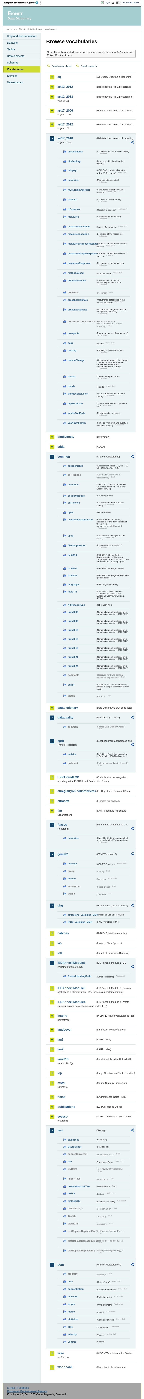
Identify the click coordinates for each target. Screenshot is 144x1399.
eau (70, 1161)
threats (72, 376)
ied (59, 953)
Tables (11, 49)
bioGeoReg (74, 161)
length (71, 1304)
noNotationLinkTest (79, 1186)
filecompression (77, 545)
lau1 (60, 1039)
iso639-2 (72, 555)
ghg (60, 905)
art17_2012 (65, 124)
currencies (74, 502)
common (63, 456)
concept (72, 863)
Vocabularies (15, 69)
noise (61, 1096)
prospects (73, 333)
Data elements (15, 55)
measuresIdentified (79, 226)
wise (60, 1353)
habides (63, 933)
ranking (72, 350)
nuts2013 (73, 639)
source (72, 878)
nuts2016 (73, 648)
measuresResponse (79, 263)
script (71, 684)
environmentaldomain (80, 519)
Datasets (12, 42)
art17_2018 (65, 138)
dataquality (65, 717)
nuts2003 (73, 612)
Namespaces (15, 82)
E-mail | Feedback (18, 1387)
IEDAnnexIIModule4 (71, 1002)
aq (59, 76)
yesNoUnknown (77, 423)
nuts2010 (73, 630)
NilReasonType (76, 605)
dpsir (71, 512)
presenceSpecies (77, 309)
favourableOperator (79, 189)
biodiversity (65, 436)
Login (107, 2)
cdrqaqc (72, 170)
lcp (59, 1073)
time (70, 1326)
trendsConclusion (78, 393)
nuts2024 (73, 666)
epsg (70, 535)
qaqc (70, 343)
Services (12, 75)
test (60, 1130)
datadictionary (67, 707)
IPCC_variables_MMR (80, 922)
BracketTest (74, 1146)
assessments (75, 151)
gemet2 (62, 854)
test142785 (74, 1201)
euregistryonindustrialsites (76, 791)
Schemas (12, 62)
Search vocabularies (61, 66)
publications (66, 1106)
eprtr (60, 740)
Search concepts (89, 66)
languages (74, 584)
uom (60, 1264)
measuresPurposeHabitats (82, 243)
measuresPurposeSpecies (82, 253)
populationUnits (77, 280)
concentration (76, 1289)
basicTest (73, 1139)
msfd (60, 1083)
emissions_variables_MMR (82, 914)
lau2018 (62, 1059)
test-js (71, 1193)
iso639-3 (72, 568)
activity (72, 754)
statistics (73, 1319)
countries (73, 180)
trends (71, 386)
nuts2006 (73, 621)
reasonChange (76, 360)
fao (59, 810)
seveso (62, 1116)
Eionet (22, 29)
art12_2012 (65, 86)
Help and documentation (21, 36)
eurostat (63, 801)
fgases (62, 824)
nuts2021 (73, 657)
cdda (60, 446)
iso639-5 (72, 575)
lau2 (60, 1049)
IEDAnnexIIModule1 (71, 962)
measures (73, 216)
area (70, 1281)
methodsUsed (76, 273)
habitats (72, 199)
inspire (62, 1015)
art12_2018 (65, 96)
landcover (64, 1029)
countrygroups (76, 495)
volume (72, 1341)
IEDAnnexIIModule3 (71, 988)
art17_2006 (65, 110)
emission (73, 1296)
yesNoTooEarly (76, 413)
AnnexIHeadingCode (79, 976)
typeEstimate (75, 403)
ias (59, 943)
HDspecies (74, 209)
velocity (72, 1334)
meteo (71, 1311)
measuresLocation (78, 234)
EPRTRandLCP (68, 777)
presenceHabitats (78, 299)
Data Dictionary (35, 29)
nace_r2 (72, 591)
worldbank (64, 1367)
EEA (22, 2)
